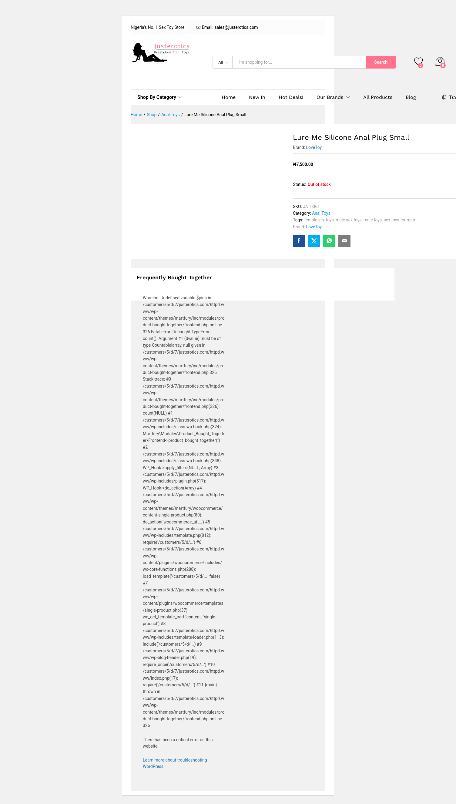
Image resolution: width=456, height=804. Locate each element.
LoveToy (314, 147)
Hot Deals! (291, 97)
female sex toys (319, 219)
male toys (373, 219)
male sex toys (348, 219)
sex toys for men (399, 219)
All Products (377, 97)
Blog (411, 97)
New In (257, 97)
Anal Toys (321, 213)
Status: (299, 184)
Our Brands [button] (330, 97)
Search (380, 62)
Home (229, 97)
